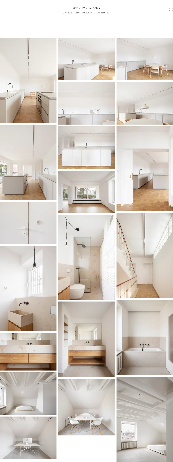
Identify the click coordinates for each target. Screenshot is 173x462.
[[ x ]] (169, 9)
